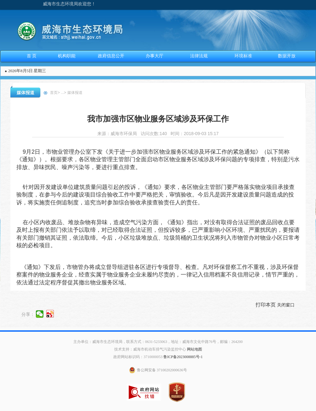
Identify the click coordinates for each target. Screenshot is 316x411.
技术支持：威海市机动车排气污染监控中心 (150, 349)
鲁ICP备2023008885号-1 (183, 357)
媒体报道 (25, 92)
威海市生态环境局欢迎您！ (69, 4)
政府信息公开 (111, 56)
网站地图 (194, 349)
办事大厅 (154, 56)
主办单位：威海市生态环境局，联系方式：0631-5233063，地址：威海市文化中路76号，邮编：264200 (158, 342)
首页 (54, 92)
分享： (28, 314)
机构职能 (67, 56)
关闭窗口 (286, 304)
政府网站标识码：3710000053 (137, 357)
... (62, 92)
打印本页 (266, 304)
